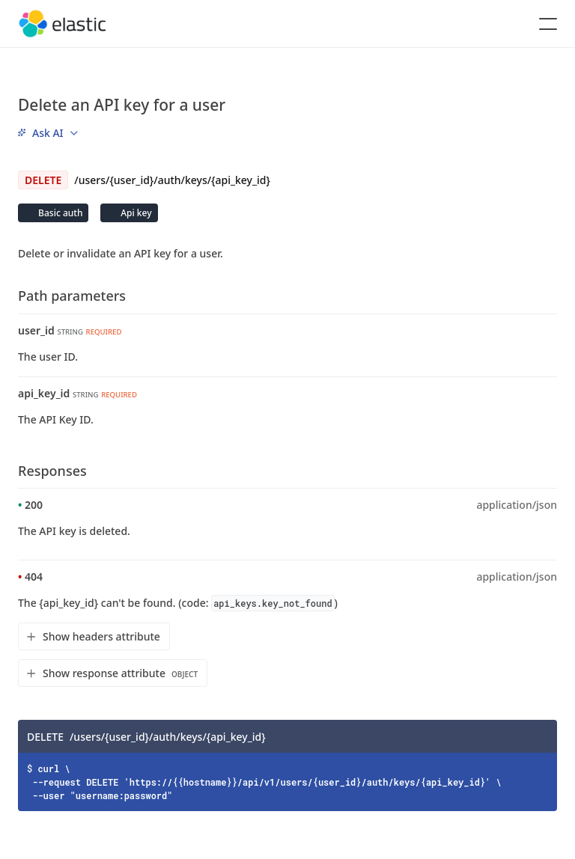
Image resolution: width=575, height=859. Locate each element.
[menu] (48, 132)
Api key (134, 213)
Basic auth (59, 213)
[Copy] (540, 736)
